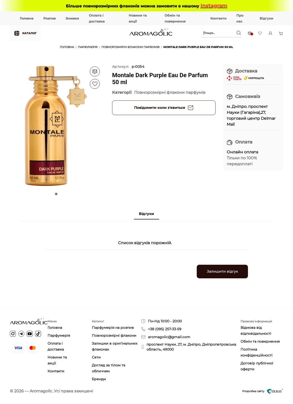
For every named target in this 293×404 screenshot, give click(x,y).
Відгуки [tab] (146, 214)
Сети (96, 357)
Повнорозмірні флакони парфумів (130, 47)
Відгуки (266, 18)
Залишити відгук (222, 271)
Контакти (218, 18)
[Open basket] (281, 33)
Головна (26, 18)
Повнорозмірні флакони (114, 335)
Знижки (72, 18)
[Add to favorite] (95, 71)
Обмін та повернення (260, 341)
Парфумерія (88, 47)
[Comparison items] (249, 33)
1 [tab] (56, 194)
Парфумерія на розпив (113, 327)
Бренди (99, 379)
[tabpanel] (56, 126)
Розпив (49, 18)
